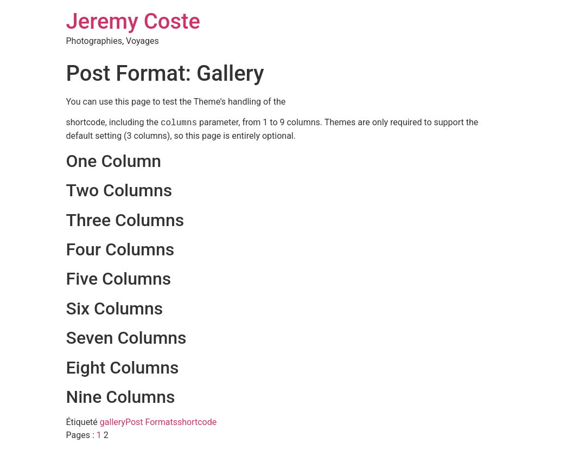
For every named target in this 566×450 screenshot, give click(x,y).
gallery (112, 422)
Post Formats (151, 422)
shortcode (197, 422)
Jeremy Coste (133, 21)
